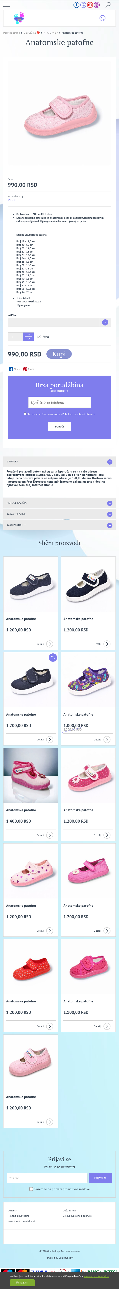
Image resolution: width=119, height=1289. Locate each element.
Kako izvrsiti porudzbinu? (21, 1221)
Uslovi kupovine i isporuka (77, 1215)
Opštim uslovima (51, 414)
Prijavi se (100, 1178)
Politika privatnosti (18, 1215)
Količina (43, 336)
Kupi (59, 353)
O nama (12, 1210)
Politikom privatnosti (74, 414)
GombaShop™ (66, 1257)
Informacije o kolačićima (96, 1276)
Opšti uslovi (69, 1210)
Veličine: (12, 315)
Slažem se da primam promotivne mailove (62, 1189)
